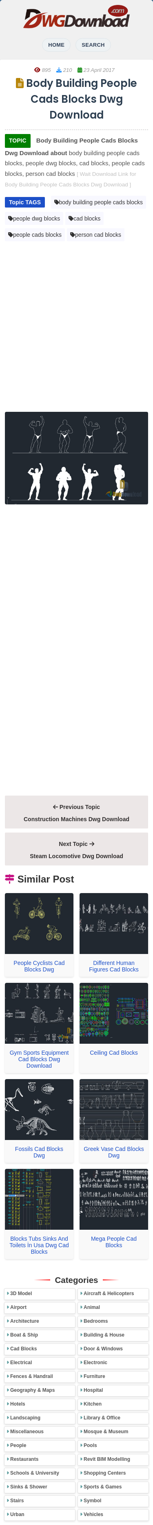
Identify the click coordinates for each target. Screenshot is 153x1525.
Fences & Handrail (31, 1376)
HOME (56, 45)
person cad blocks (95, 234)
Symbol (92, 1500)
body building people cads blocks (98, 202)
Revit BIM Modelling (107, 1459)
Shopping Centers (105, 1473)
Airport (18, 1307)
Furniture (94, 1376)
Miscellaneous (27, 1431)
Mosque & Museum (106, 1431)
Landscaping (25, 1418)
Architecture (24, 1321)
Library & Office (102, 1418)
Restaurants (24, 1459)
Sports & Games (103, 1487)
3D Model (21, 1293)
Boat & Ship (24, 1335)
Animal (92, 1307)
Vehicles (93, 1514)
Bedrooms (96, 1321)
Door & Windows (103, 1349)
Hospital (93, 1390)
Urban (17, 1514)
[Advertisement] (76, 329)
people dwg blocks (34, 218)
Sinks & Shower (28, 1487)
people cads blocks (35, 234)
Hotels (17, 1404)
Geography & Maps (32, 1390)
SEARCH (93, 45)
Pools (90, 1445)
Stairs (17, 1500)
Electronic (95, 1362)
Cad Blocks (23, 1349)
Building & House (104, 1335)
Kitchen (93, 1404)
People (18, 1445)
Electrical (21, 1362)
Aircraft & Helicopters (109, 1293)
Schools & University (34, 1473)
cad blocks (84, 218)
